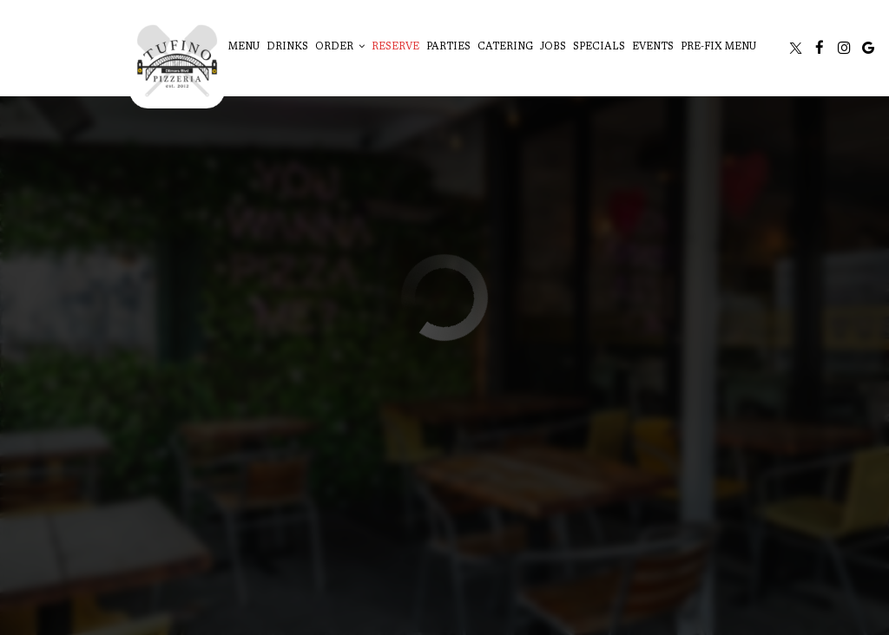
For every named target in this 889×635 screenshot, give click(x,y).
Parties (448, 47)
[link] (177, 60)
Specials (599, 47)
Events (653, 47)
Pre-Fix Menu (718, 47)
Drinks (287, 47)
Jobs (553, 47)
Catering (505, 47)
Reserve (395, 47)
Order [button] (340, 47)
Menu (244, 47)
